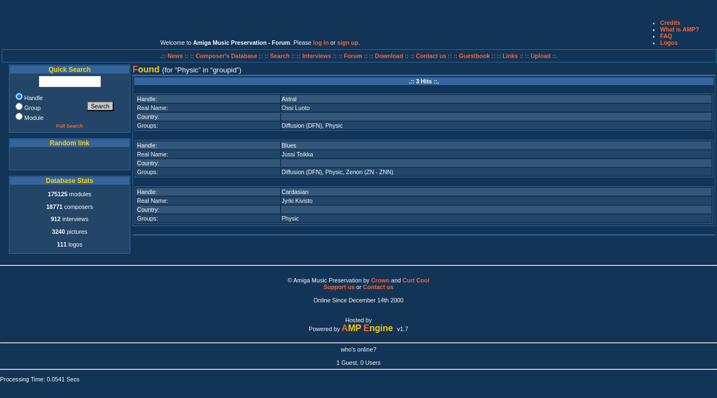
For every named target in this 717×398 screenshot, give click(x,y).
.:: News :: (175, 56)
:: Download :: (390, 56)
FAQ (666, 36)
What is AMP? (679, 29)
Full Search (69, 126)
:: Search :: (281, 56)
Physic (333, 125)
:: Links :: (510, 56)
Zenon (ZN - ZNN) (369, 172)
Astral (289, 99)
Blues (289, 145)
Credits (670, 22)
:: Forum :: (354, 56)
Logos (669, 42)
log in (321, 42)
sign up (348, 42)
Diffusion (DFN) (302, 125)
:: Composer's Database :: (227, 56)
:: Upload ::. (541, 56)
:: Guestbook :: (474, 56)
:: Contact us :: (431, 56)
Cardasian (295, 191)
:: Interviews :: (317, 56)
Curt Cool (416, 280)
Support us (339, 287)
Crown (380, 280)
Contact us (378, 287)
